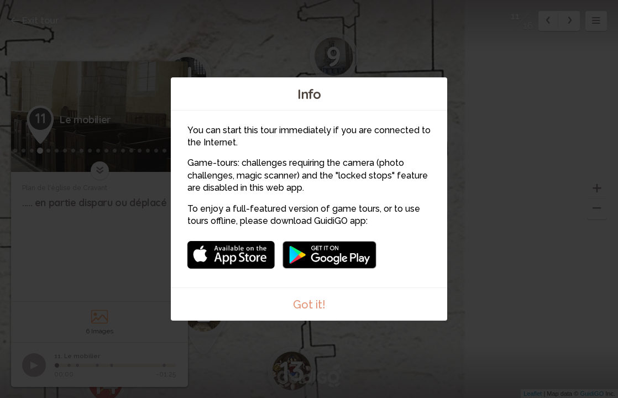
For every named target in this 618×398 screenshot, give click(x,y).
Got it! (309, 304)
